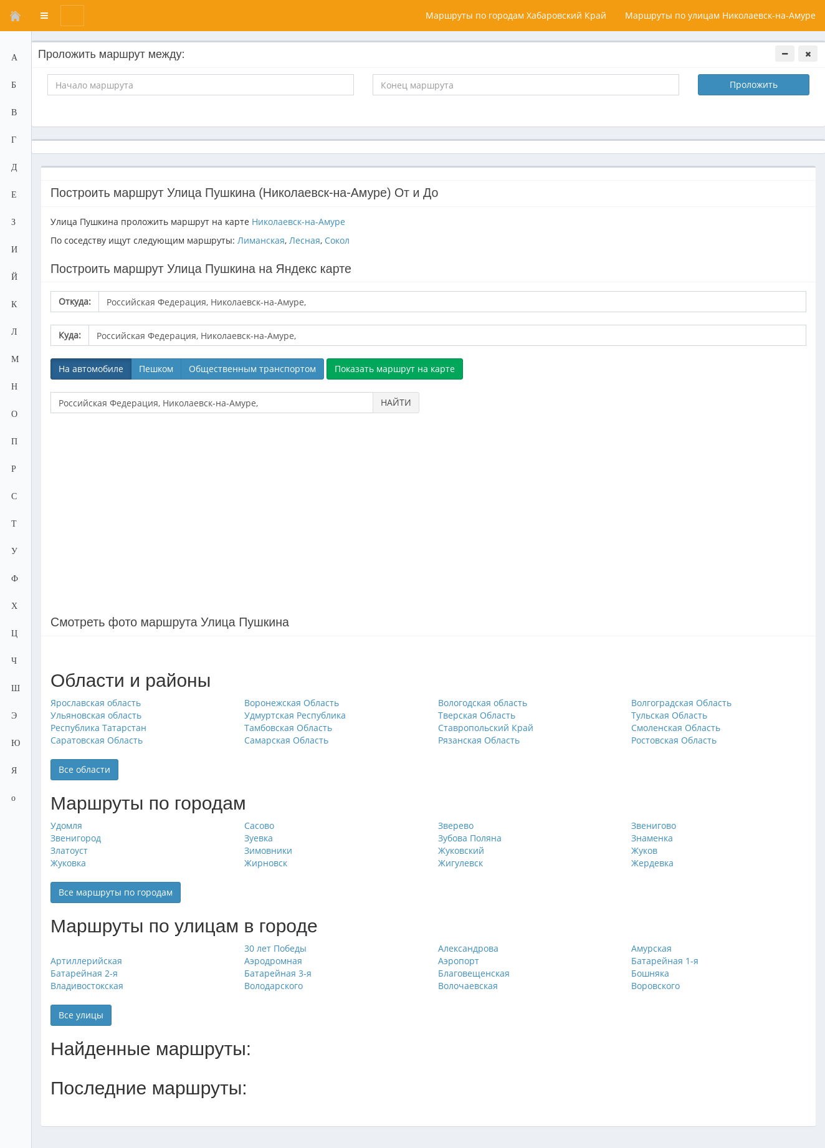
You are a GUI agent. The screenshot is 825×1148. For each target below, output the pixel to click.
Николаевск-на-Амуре (298, 221)
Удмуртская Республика (295, 715)
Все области (84, 769)
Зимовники (268, 850)
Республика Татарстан (98, 728)
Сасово (259, 825)
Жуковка (68, 863)
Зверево (456, 825)
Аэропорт (458, 961)
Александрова (468, 948)
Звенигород (75, 838)
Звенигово (653, 825)
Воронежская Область (291, 703)
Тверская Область (476, 715)
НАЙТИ (396, 402)
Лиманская (261, 240)
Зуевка (258, 838)
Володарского (273, 986)
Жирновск (265, 863)
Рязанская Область (479, 740)
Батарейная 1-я (665, 961)
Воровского (655, 986)
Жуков (644, 850)
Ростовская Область (674, 740)
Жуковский (461, 850)
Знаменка (652, 838)
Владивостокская (86, 986)
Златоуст (69, 850)
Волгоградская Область (681, 703)
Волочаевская (468, 986)
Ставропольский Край (485, 728)
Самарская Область (286, 740)
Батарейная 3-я (278, 973)
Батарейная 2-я (84, 973)
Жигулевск (460, 863)
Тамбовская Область (288, 728)
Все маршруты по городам (116, 892)
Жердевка (652, 863)
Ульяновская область (95, 715)
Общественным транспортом (252, 369)
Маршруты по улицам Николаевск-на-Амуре (720, 15)
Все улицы (81, 1015)
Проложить (754, 84)
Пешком (156, 369)
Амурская (651, 948)
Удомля (66, 825)
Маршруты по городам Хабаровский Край (516, 15)
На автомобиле (91, 369)
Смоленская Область (675, 728)
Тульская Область (669, 715)
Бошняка (650, 973)
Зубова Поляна (470, 838)
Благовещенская (474, 973)
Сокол (337, 240)
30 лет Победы (275, 948)
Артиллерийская (86, 961)
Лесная (304, 240)
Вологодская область (482, 703)
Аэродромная (273, 961)
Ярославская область (95, 703)
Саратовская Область (96, 740)
